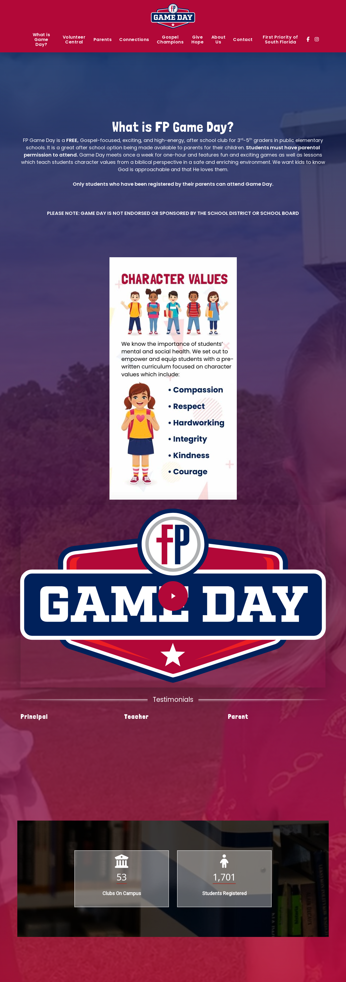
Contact (243, 40)
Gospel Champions (170, 40)
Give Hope (197, 40)
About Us (218, 40)
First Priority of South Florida (280, 40)
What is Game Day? (41, 40)
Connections (134, 40)
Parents (103, 40)
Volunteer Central (74, 40)
